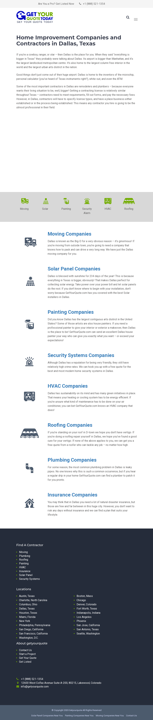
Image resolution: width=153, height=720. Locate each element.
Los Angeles (84, 617)
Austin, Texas (27, 596)
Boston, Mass (85, 596)
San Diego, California (31, 629)
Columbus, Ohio (28, 604)
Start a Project (27, 654)
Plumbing (24, 556)
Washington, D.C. (28, 637)
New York (24, 621)
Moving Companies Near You (110, 715)
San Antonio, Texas (88, 629)
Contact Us (25, 650)
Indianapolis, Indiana (88, 612)
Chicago (81, 600)
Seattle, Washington (88, 633)
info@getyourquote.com (35, 686)
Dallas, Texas (27, 608)
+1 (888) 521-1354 (94, 3)
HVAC (22, 567)
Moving (23, 552)
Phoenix (81, 621)
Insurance (24, 571)
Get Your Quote (27, 657)
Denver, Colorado (86, 604)
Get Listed (25, 661)
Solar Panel (25, 575)
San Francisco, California (33, 633)
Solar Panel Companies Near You (47, 715)
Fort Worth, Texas (87, 608)
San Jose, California (88, 625)
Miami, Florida (27, 617)
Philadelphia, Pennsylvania (34, 625)
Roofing (23, 559)
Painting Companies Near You (79, 715)
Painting (24, 563)
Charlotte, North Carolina (33, 600)
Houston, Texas (28, 612)
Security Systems (29, 578)
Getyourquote (75, 710)
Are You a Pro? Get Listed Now (56, 3)
